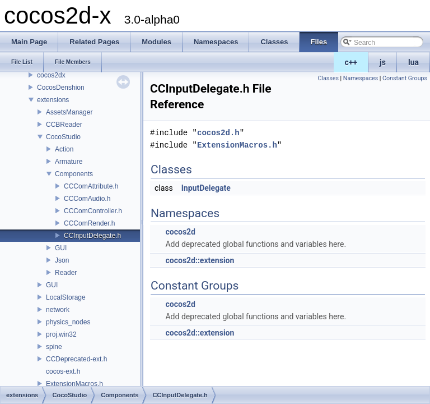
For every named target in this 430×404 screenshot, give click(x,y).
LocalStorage (66, 297)
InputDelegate (206, 187)
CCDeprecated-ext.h (76, 359)
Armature (68, 162)
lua (413, 62)
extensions (53, 100)
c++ (351, 62)
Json (62, 260)
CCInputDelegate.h (92, 236)
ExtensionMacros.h (74, 384)
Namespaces (360, 78)
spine (54, 347)
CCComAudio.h (87, 199)
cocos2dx (51, 75)
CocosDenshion (61, 87)
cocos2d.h (218, 132)
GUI (61, 248)
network (57, 310)
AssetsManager (69, 112)
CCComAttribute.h (91, 186)
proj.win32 (61, 334)
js (383, 62)
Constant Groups (404, 78)
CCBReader (64, 124)
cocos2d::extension (199, 260)
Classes (327, 78)
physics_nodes (68, 322)
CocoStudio (63, 137)
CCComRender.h (89, 223)
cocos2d (180, 231)
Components (74, 174)
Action (64, 149)
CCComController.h (93, 211)
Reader (66, 273)
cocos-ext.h (63, 371)
